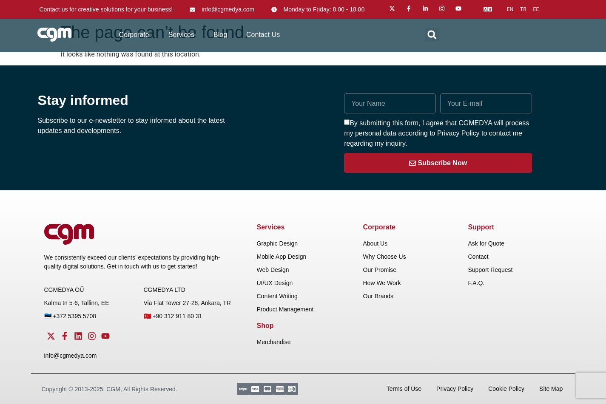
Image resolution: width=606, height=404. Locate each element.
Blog (220, 34)
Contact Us (263, 34)
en (510, 9)
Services (181, 34)
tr (523, 9)
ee (536, 9)
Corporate (134, 34)
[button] (432, 35)
